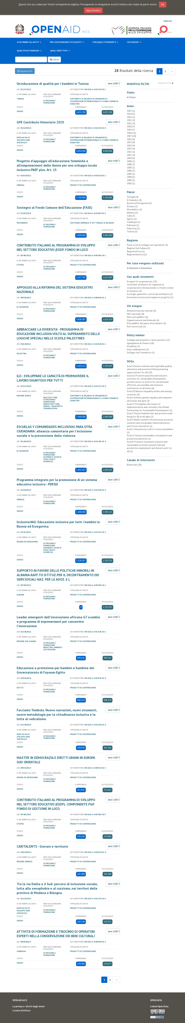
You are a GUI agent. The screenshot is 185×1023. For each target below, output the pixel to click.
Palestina (21, 353)
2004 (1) (131, 177)
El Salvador (22, 307)
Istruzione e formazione (49, 101)
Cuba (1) (131, 215)
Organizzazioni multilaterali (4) (143, 320)
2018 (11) (131, 133)
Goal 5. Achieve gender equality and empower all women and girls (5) (149, 399)
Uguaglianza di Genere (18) (140, 343)
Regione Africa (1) (136, 251)
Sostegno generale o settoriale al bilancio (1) (150, 294)
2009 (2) (131, 161)
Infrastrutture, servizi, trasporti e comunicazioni (53, 406)
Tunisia (20, 99)
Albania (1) (132, 212)
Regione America (24, 861)
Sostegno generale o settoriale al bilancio (92, 223)
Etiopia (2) (132, 206)
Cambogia (21, 951)
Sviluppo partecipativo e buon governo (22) (148, 340)
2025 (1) (131, 110)
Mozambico (22, 223)
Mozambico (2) (134, 209)
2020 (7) (131, 126)
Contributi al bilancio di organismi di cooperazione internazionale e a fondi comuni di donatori (94, 101)
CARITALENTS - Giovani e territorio (42, 846)
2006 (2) (131, 170)
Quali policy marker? (29, 50)
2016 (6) (131, 139)
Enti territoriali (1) (136, 326)
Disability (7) (133, 346)
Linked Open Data (159, 1006)
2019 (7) (131, 129)
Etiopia (20, 265)
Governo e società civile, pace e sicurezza (52, 459)
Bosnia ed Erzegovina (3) (139, 203)
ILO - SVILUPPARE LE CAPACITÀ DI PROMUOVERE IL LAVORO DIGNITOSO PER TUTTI (53, 378)
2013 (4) (131, 148)
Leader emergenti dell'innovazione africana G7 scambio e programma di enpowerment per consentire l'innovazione (58, 621)
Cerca (54, 59)
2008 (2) (131, 164)
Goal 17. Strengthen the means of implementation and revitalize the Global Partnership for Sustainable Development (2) (149, 407)
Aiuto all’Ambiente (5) (138, 349)
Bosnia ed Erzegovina (27, 541)
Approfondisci (93, 10)
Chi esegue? (134, 42)
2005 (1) (131, 174)
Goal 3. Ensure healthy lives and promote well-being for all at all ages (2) (150, 415)
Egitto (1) (132, 219)
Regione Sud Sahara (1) (138, 248)
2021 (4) (131, 123)
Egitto (20, 687)
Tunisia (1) (132, 231)
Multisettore (50, 397)
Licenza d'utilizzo (21, 1010)
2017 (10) (131, 136)
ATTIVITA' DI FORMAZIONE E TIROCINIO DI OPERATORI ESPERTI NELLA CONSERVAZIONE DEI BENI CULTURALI (56, 933)
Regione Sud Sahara (26, 641)
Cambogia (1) (133, 222)
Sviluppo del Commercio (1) (141, 352)
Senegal (21, 185)
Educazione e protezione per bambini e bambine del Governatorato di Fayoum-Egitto (55, 670)
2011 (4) (131, 155)
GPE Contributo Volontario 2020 (40, 122)
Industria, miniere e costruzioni (52, 648)
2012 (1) (131, 151)
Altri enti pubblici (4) (137, 317)
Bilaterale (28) (134, 464)
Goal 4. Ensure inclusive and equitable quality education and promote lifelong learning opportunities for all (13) (149, 369)
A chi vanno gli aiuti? (29, 42)
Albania (20, 595)
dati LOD (114, 83)
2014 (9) (131, 145)
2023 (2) (131, 117)
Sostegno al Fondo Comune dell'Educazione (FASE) (54, 207)
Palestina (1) (133, 228)
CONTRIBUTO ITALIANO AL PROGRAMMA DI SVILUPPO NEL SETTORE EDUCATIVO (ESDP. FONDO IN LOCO (56, 247)
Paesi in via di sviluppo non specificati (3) (147, 245)
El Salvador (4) (134, 200)
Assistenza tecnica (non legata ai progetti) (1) (150, 297)
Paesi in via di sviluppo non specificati (23, 140)
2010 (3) (131, 158)
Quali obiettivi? (60, 50)
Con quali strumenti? (105, 42)
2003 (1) (131, 180)
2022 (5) (131, 120)
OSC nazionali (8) (135, 314)
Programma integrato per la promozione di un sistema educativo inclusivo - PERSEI (57, 482)
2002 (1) (131, 183)
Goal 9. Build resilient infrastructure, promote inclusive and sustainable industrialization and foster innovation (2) (150, 422)
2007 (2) (131, 167)
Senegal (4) (132, 196)
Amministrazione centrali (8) (141, 310)
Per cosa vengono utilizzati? (67, 42)
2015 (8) (131, 142)
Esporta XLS (24, 71)
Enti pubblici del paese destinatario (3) (146, 323)
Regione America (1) (137, 254)
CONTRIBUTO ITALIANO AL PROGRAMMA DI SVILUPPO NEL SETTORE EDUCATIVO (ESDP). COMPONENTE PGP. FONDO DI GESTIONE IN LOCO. (56, 804)
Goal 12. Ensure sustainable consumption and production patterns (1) (149, 437)
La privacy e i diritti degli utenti (28, 1006)
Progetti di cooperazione (83, 185)
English (168, 21)
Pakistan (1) (133, 225)
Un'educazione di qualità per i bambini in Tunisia (53, 83)
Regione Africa (24, 395)
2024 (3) (131, 114)
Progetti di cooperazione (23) (142, 281)
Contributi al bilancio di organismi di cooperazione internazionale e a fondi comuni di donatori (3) (150, 287)
